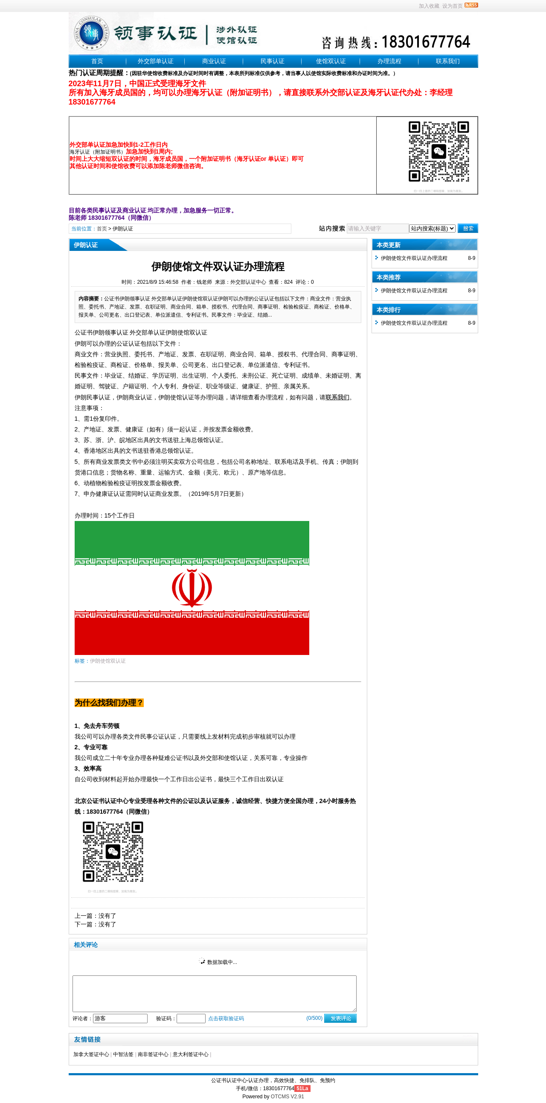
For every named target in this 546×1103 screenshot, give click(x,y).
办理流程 (389, 61)
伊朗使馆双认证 (108, 661)
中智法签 (123, 1054)
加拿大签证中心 (91, 1054)
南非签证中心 (153, 1054)
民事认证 (273, 61)
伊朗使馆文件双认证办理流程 (414, 258)
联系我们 (448, 61)
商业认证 (214, 61)
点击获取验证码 (226, 1019)
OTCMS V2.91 (287, 1097)
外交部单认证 (156, 61)
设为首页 (452, 6)
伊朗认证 (123, 229)
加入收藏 (429, 6)
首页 (97, 61)
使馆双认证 (331, 61)
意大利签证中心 (191, 1054)
